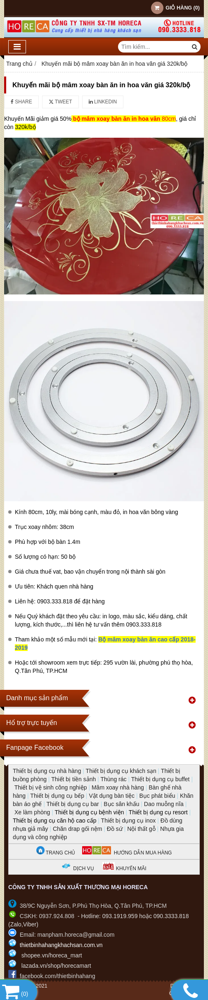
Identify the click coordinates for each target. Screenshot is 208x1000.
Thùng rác (113, 779)
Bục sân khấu (121, 804)
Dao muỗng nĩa (164, 804)
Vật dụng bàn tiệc (112, 795)
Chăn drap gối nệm (77, 828)
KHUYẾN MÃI (124, 868)
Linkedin (103, 102)
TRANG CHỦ (56, 853)
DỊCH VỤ (83, 868)
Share (21, 102)
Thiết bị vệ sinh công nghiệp (50, 787)
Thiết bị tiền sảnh (73, 779)
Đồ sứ (115, 828)
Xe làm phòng (32, 812)
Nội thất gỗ (141, 828)
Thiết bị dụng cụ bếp (57, 795)
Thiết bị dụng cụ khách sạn (121, 771)
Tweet (60, 102)
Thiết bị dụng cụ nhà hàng (47, 771)
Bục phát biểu (157, 795)
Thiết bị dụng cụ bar (72, 804)
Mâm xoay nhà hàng (118, 787)
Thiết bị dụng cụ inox (128, 820)
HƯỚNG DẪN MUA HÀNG (127, 853)
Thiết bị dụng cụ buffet (160, 779)
